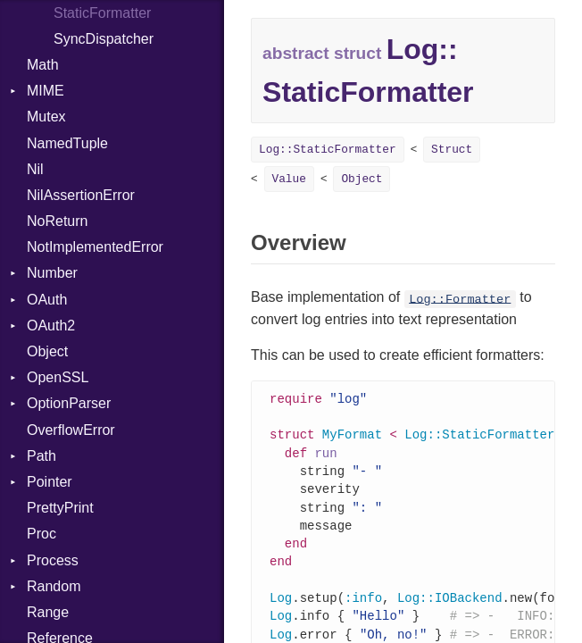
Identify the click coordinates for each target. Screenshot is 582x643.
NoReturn (57, 221)
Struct (451, 149)
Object (47, 351)
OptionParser (69, 403)
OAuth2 (51, 325)
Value (289, 179)
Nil (35, 169)
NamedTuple (67, 143)
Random (53, 586)
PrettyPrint (60, 507)
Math (43, 64)
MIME (45, 90)
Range (48, 612)
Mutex (46, 116)
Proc (41, 533)
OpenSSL (57, 377)
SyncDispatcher (104, 38)
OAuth (47, 299)
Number (52, 272)
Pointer (49, 481)
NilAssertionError (81, 195)
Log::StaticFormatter (327, 149)
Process (53, 560)
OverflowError (71, 430)
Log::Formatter (460, 298)
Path (41, 455)
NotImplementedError (95, 247)
